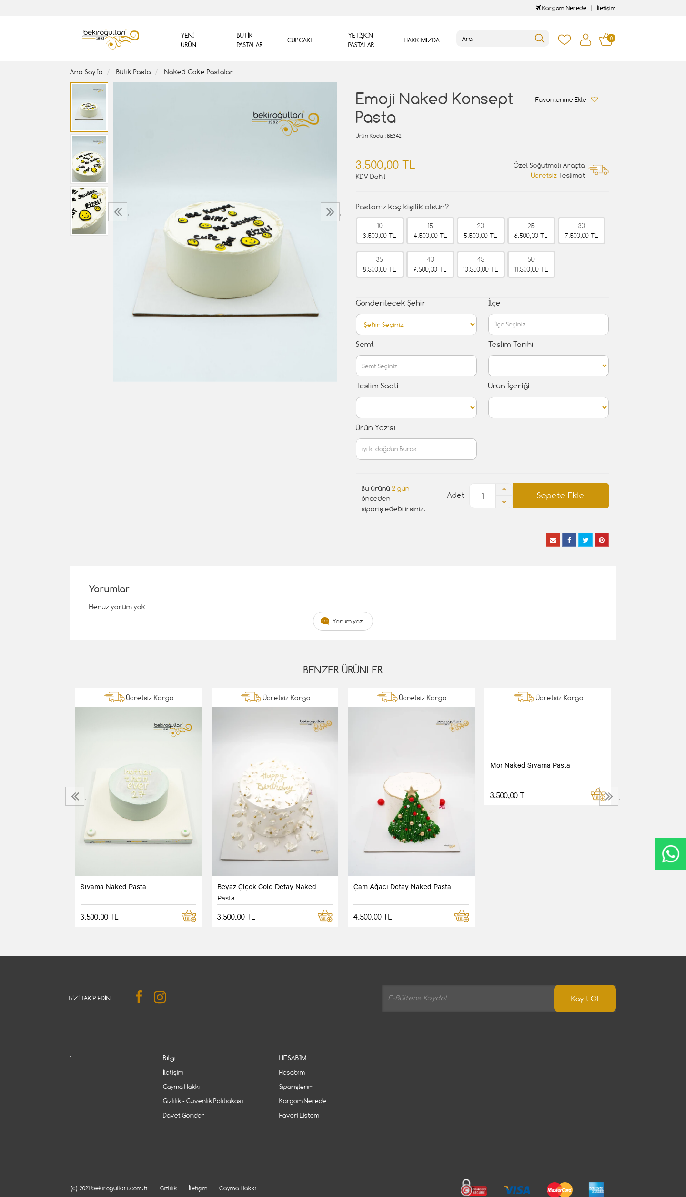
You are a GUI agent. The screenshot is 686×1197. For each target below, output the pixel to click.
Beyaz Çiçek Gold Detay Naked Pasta (266, 891)
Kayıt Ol (585, 998)
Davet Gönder (183, 1115)
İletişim (606, 7)
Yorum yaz (348, 621)
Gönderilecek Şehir (391, 302)
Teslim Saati (377, 385)
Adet (455, 495)
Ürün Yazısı (375, 427)
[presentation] (119, 211)
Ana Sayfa (86, 72)
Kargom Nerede (561, 7)
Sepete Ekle (561, 495)
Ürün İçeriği (509, 385)
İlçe (494, 302)
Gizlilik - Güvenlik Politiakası (203, 1101)
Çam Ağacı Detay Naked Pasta (402, 886)
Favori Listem (299, 1115)
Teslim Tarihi (511, 344)
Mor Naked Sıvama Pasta (530, 765)
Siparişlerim (296, 1086)
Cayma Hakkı (182, 1086)
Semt (365, 344)
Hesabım (292, 1072)
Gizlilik (168, 1160)
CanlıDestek (670, 854)
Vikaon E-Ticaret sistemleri (129, 1191)
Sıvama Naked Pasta (113, 886)
